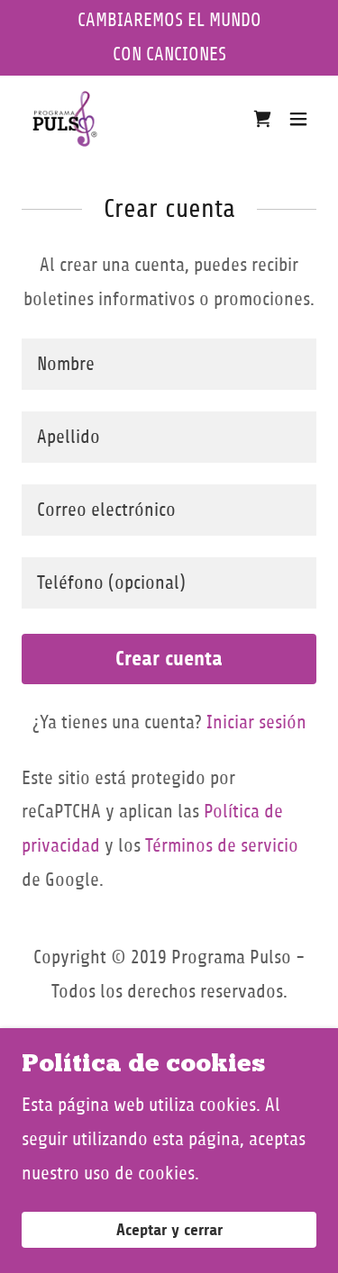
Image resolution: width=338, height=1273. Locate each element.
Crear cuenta (169, 658)
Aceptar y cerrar (169, 1230)
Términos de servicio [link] (221, 845)
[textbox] (169, 364)
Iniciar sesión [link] (256, 722)
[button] (298, 119)
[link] (65, 119)
